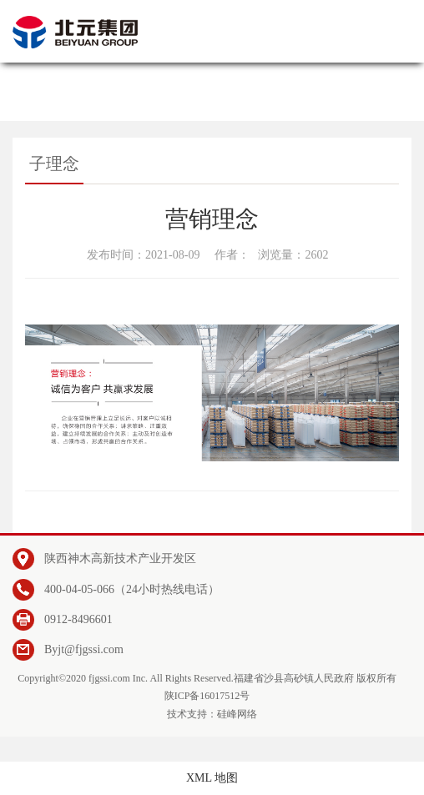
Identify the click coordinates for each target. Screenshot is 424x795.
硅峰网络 (237, 714)
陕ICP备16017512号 (207, 696)
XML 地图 (212, 778)
